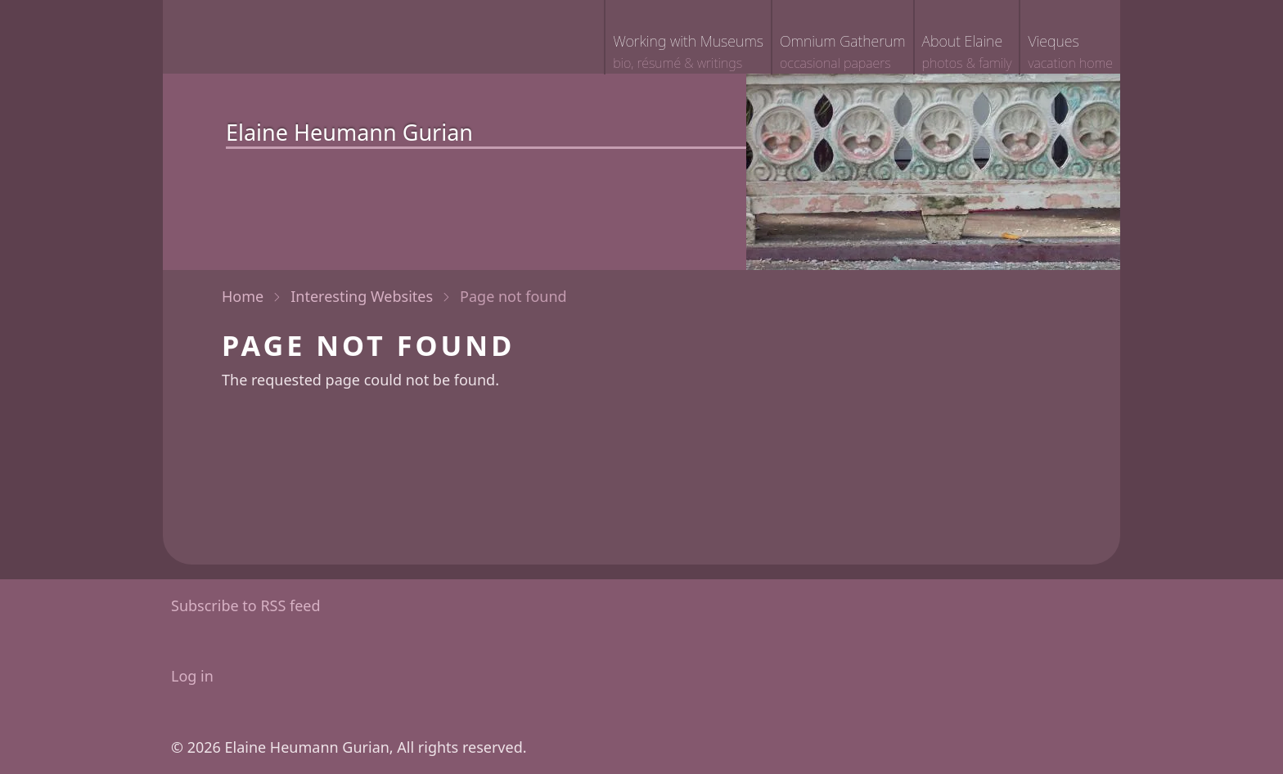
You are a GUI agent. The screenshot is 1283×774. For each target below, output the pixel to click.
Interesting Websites (361, 296)
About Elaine (967, 52)
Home (242, 296)
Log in (192, 676)
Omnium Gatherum (843, 52)
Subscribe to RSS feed (246, 605)
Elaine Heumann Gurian (349, 132)
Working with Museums (688, 52)
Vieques (1070, 52)
